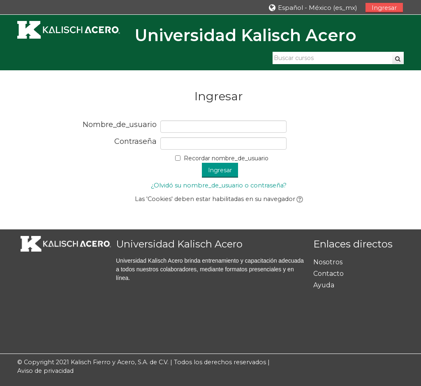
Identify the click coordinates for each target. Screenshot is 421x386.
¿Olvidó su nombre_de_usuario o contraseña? (219, 185)
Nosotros (327, 262)
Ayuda (323, 285)
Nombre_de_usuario (120, 124)
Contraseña (135, 141)
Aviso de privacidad (45, 370)
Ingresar (384, 8)
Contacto (328, 273)
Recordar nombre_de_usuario (226, 158)
